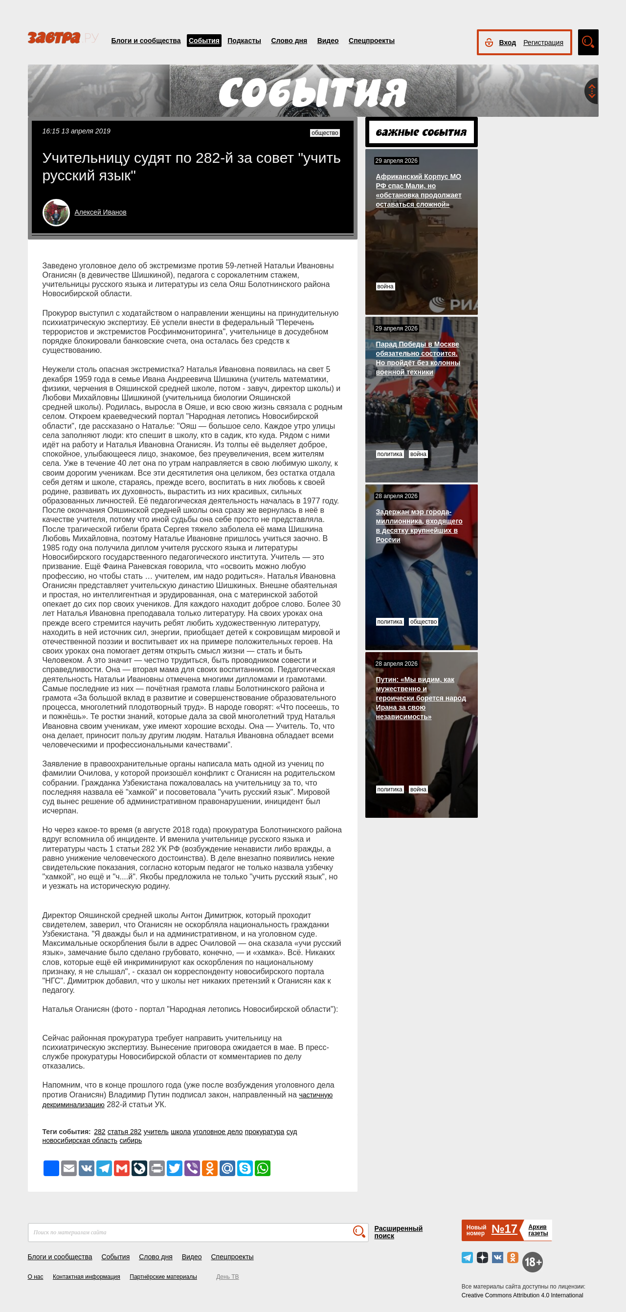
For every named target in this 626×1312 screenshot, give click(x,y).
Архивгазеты (538, 1230)
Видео (328, 40)
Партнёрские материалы (163, 1276)
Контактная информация (86, 1276)
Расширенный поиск (399, 1232)
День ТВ (227, 1276)
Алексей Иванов (101, 212)
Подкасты (244, 40)
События (204, 40)
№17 (504, 1228)
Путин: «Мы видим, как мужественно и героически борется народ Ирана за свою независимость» (421, 698)
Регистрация (543, 42)
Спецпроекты (372, 40)
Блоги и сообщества (146, 40)
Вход (507, 42)
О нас (36, 1276)
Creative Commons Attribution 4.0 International (522, 1295)
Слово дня (289, 40)
